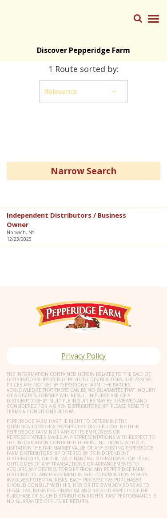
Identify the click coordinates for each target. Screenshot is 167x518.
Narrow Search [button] (83, 171)
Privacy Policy (83, 356)
